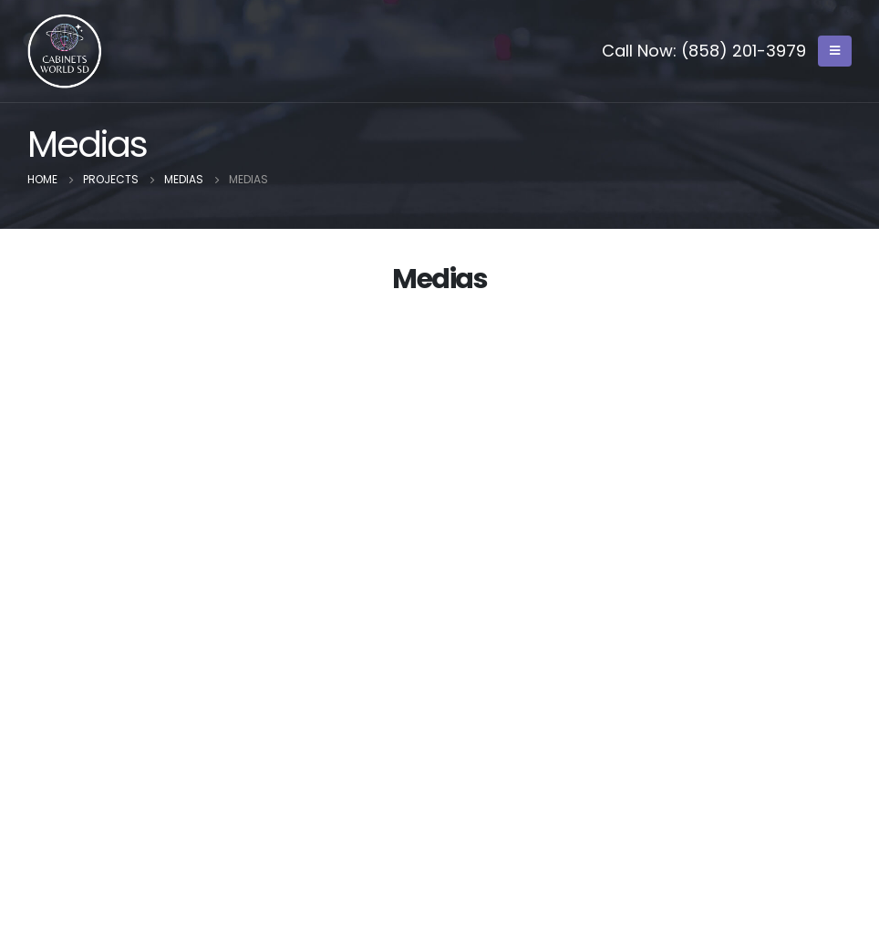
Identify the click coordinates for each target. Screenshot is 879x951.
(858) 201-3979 (743, 50)
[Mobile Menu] (835, 51)
